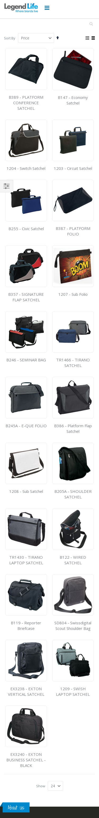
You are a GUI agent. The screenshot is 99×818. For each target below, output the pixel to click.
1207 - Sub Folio (73, 294)
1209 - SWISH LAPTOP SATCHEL (73, 691)
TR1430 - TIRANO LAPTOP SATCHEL (26, 560)
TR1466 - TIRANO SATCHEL (73, 362)
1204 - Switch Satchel (26, 168)
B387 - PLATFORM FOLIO (73, 231)
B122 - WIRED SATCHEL (73, 560)
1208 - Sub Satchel (26, 491)
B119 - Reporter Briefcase (26, 625)
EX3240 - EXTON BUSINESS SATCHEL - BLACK (26, 760)
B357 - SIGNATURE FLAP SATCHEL (26, 297)
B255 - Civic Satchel (26, 228)
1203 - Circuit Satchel (73, 168)
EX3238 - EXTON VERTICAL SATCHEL (26, 691)
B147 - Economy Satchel (73, 100)
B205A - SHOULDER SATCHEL (73, 494)
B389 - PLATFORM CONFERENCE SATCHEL (26, 102)
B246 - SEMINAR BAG (26, 359)
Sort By (9, 38)
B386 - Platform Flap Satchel (73, 428)
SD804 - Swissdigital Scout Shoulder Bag (72, 625)
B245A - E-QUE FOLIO (26, 425)
